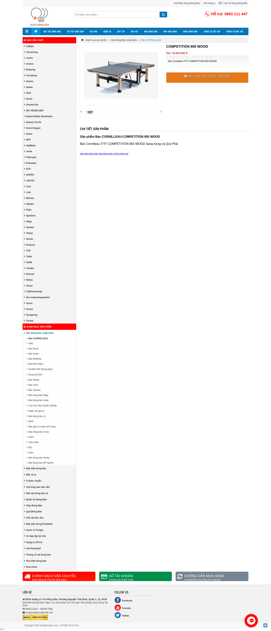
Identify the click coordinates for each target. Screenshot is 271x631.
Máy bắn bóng (170, 31)
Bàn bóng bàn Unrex (38, 431)
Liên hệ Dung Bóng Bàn (233, 3)
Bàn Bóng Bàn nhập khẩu (39, 333)
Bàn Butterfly (34, 358)
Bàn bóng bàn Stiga (37, 395)
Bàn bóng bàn (151, 31)
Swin (30, 452)
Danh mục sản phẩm (38, 326)
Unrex (28, 303)
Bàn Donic (33, 348)
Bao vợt (134, 31)
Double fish (31, 104)
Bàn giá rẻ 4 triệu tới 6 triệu (41, 426)
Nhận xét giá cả (35, 410)
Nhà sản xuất (33, 40)
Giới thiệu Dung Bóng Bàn (187, 3)
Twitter (121, 615)
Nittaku (29, 203)
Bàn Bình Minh (35, 363)
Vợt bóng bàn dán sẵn (37, 487)
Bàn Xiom (32, 384)
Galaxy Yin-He (32, 122)
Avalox (28, 63)
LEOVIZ (29, 180)
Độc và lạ (30, 474)
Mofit (30, 421)
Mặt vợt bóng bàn (52, 31)
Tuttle (28, 256)
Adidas (29, 46)
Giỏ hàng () (209, 3)
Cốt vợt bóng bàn (75, 31)
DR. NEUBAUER (33, 110)
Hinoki (28, 239)
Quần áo (107, 31)
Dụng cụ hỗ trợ (33, 542)
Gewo (28, 133)
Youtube (122, 607)
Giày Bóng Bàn (33, 505)
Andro (28, 58)
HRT (27, 139)
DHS (27, 93)
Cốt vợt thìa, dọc (34, 517)
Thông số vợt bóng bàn (37, 554)
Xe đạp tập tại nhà (35, 536)
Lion (27, 186)
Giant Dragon (32, 128)
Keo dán (93, 31)
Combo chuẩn (32, 480)
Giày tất (121, 31)
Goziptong (30, 314)
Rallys (28, 279)
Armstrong (31, 52)
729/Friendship (33, 291)
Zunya (28, 309)
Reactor (29, 274)
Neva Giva (30, 566)
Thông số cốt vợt (212, 31)
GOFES (29, 174)
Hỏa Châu (33, 442)
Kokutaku (30, 163)
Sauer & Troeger (34, 530)
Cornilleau (30, 75)
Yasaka (29, 268)
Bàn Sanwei (33, 390)
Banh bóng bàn (190, 31)
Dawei (28, 87)
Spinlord (29, 215)
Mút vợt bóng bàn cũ (36, 493)
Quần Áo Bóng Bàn (35, 499)
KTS (27, 168)
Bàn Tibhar (33, 379)
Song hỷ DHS (34, 374)
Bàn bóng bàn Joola (38, 400)
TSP (27, 250)
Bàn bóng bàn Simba (38, 457)
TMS (30, 343)
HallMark (30, 145)
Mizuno (29, 198)
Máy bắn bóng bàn (35, 468)
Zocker (28, 320)
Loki (27, 192)
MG (29, 447)
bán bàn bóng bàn (89, 153)
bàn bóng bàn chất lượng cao (113, 153)
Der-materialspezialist (36, 297)
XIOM (28, 262)
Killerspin (30, 157)
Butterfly (29, 69)
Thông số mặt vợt (234, 31)
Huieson (29, 244)
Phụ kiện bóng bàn (35, 560)
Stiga (28, 221)
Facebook (123, 600)
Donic (28, 98)
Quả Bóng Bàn (33, 511)
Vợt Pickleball (32, 548)
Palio (28, 209)
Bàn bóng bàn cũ (36, 416)
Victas (28, 285)
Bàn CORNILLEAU (37, 338)
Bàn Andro (33, 353)
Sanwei (29, 227)
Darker (28, 81)
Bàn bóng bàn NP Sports (40, 462)
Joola (28, 151)
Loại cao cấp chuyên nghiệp (42, 405)
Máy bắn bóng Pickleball (38, 524)
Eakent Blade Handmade (38, 116)
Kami (30, 436)
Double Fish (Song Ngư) (40, 369)
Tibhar (28, 233)
